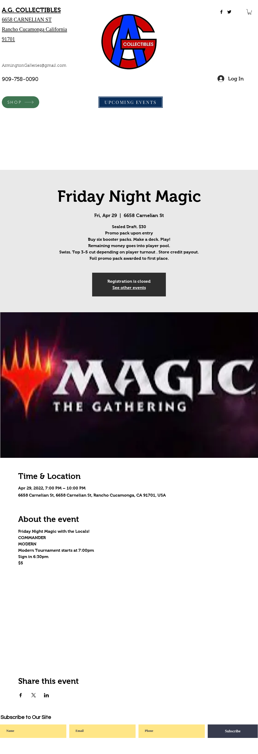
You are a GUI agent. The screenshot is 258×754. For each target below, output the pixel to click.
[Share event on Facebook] (20, 695)
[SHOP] (20, 102)
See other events (129, 287)
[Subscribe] (233, 731)
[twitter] (229, 12)
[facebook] (221, 12)
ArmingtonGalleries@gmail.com (34, 66)
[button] (249, 12)
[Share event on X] (33, 695)
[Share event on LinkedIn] (46, 695)
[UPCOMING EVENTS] (130, 102)
